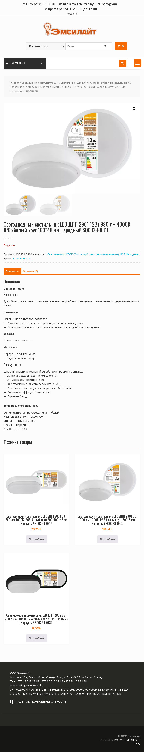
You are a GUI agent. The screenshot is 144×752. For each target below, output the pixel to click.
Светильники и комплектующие (40, 82)
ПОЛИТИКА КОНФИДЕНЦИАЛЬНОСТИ (41, 701)
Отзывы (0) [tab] (30, 271)
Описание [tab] (12, 271)
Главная (14, 82)
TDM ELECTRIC (22, 258)
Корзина (72, 13)
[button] (137, 63)
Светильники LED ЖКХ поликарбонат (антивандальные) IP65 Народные (93, 254)
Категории (15, 63)
